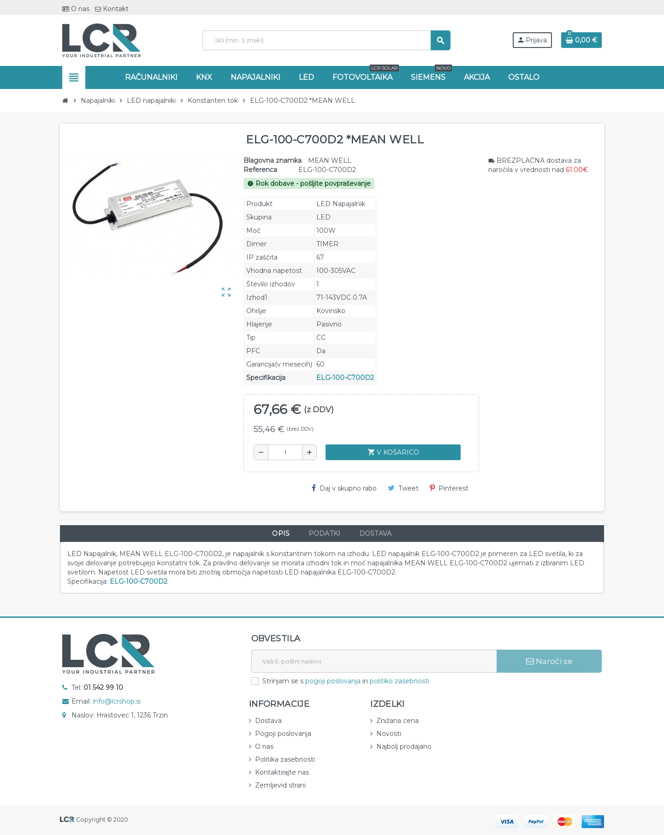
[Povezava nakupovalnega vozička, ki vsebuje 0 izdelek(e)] (581, 40)
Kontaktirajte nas (282, 772)
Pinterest (449, 488)
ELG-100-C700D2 (345, 377)
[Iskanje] (326, 40)
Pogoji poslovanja (283, 733)
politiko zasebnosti (399, 681)
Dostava (268, 721)
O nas (75, 9)
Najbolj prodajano (404, 746)
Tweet (403, 488)
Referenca (260, 170)
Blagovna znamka (272, 160)
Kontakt (112, 9)
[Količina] (285, 452)
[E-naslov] (374, 661)
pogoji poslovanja (333, 681)
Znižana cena (397, 721)
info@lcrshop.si (117, 701)
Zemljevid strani (280, 785)
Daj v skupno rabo (344, 488)
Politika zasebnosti (285, 759)
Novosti (388, 733)
